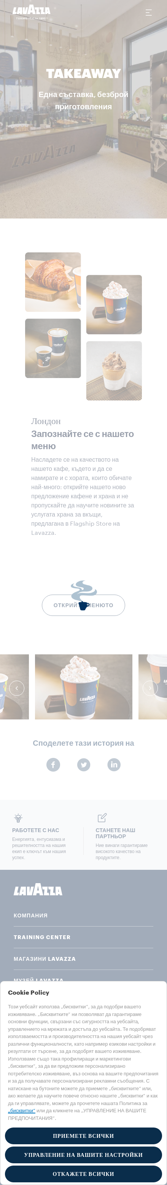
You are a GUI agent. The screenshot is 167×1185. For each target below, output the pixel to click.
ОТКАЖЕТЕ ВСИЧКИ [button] (84, 1174)
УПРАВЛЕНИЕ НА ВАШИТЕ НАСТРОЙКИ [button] (83, 1155)
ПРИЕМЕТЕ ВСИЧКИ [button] (83, 1136)
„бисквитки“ (21, 1110)
